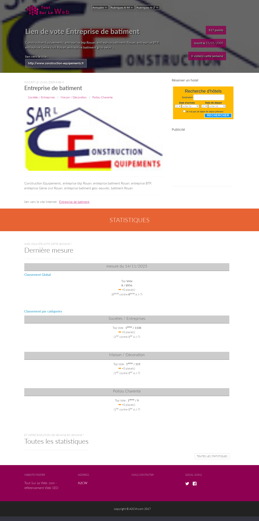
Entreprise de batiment (74, 202)
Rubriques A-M (121, 7)
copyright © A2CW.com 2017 (132, 509)
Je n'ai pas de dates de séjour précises (204, 112)
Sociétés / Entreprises (41, 97)
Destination (187, 98)
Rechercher (218, 115)
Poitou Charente (102, 97)
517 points (215, 30)
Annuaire (98, 7)
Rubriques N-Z (148, 7)
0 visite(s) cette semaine (205, 56)
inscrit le (208, 43)
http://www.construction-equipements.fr (57, 63)
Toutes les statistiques (212, 456)
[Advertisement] (202, 161)
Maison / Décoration (74, 97)
